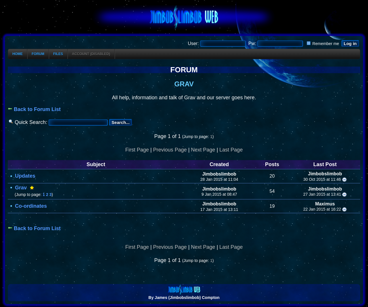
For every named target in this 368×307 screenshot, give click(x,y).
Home (17, 54)
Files (58, 54)
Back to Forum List (34, 109)
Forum (38, 54)
